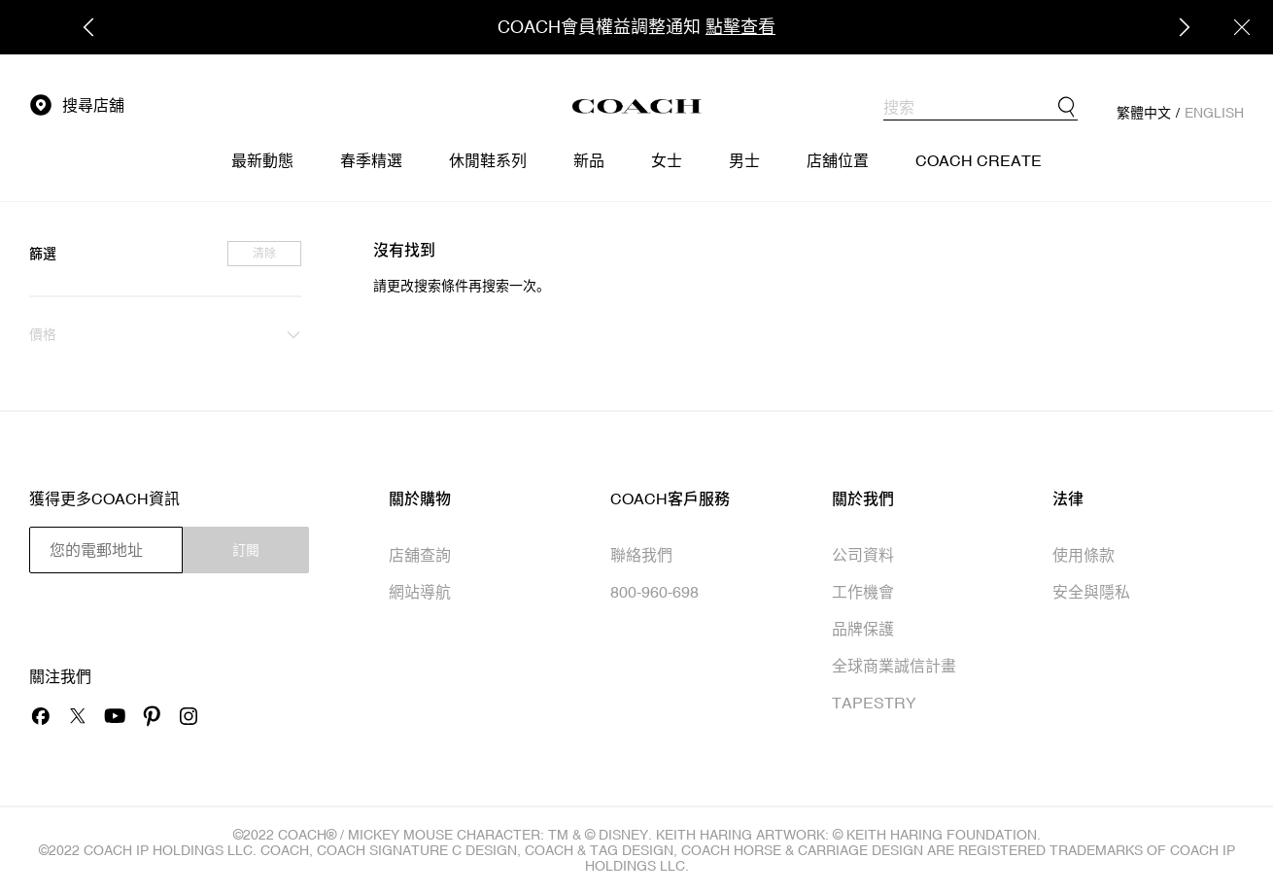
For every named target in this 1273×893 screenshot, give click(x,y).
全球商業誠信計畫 (894, 665)
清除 (264, 253)
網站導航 (420, 592)
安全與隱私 (1091, 592)
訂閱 (245, 550)
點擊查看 (740, 27)
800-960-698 (654, 592)
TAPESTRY (874, 702)
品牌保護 (863, 628)
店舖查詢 (420, 555)
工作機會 (863, 592)
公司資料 (863, 555)
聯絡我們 (641, 555)
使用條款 (1083, 555)
